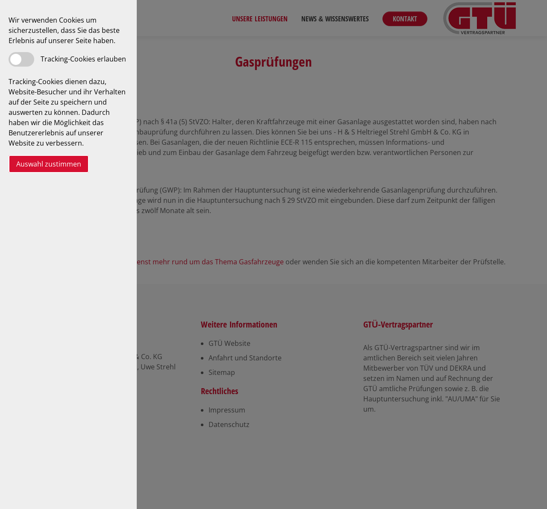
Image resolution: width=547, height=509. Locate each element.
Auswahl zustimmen (48, 164)
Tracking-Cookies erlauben (83, 59)
